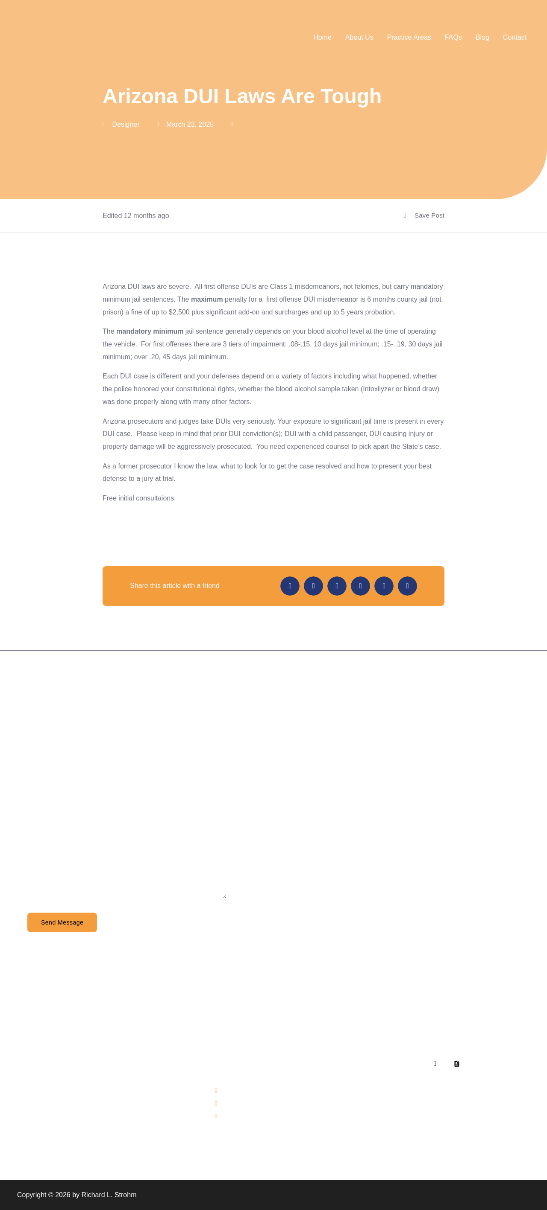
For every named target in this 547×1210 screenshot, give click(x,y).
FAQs (453, 37)
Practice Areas (409, 37)
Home (322, 37)
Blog (482, 37)
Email (35, 821)
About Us (359, 37)
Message (41, 860)
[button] (290, 586)
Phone (37, 782)
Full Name (43, 744)
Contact (514, 37)
